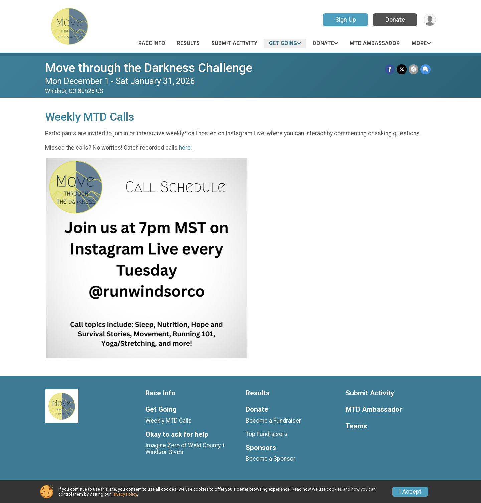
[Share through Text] (425, 69)
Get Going (283, 43)
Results (188, 43)
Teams (356, 426)
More (419, 43)
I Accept (410, 491)
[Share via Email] (413, 69)
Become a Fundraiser (273, 420)
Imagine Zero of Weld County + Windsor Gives (185, 448)
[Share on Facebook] (390, 69)
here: (186, 147)
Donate (395, 19)
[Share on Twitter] (402, 69)
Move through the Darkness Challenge (148, 68)
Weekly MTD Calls (168, 420)
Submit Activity (234, 43)
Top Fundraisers (267, 434)
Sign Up (345, 19)
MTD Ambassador (375, 43)
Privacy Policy (124, 494)
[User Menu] (430, 20)
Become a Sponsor (270, 458)
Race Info (151, 43)
